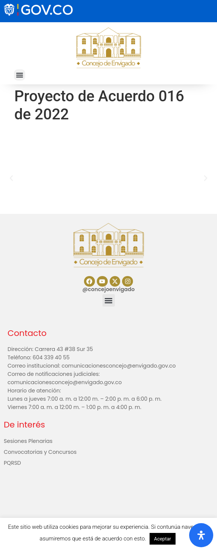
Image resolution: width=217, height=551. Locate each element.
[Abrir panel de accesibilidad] (201, 535)
